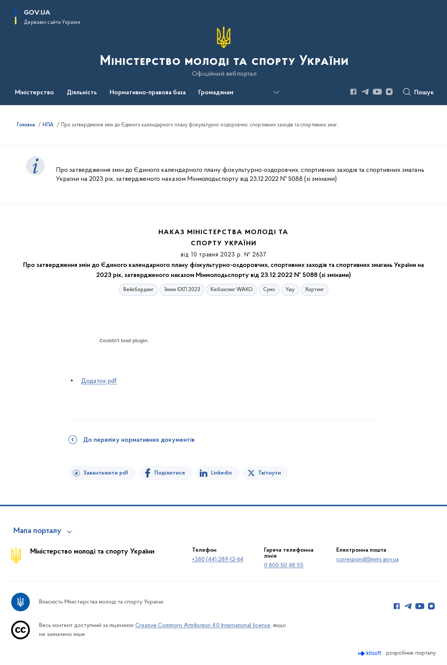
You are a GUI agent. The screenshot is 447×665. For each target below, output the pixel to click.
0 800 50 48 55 (283, 565)
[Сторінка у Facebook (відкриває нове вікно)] (353, 91)
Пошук (424, 92)
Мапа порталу (37, 531)
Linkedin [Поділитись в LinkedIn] (221, 473)
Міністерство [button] (34, 92)
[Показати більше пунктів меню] (276, 92)
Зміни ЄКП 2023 (182, 290)
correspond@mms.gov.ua (367, 559)
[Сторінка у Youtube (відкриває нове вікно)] (377, 91)
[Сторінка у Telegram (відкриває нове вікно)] (365, 91)
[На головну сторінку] (223, 52)
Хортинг (314, 290)
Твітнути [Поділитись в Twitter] (269, 473)
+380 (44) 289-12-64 (217, 559)
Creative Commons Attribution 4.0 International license (202, 625)
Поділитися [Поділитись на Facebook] (169, 473)
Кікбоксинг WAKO (232, 290)
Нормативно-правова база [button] (148, 92)
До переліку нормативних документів (139, 440)
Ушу (290, 290)
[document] (124, 367)
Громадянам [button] (215, 92)
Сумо (269, 290)
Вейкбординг (138, 290)
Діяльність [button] (82, 92)
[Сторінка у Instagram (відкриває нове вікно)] (389, 91)
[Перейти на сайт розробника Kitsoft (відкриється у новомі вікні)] (370, 653)
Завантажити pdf (105, 473)
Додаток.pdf (99, 381)
